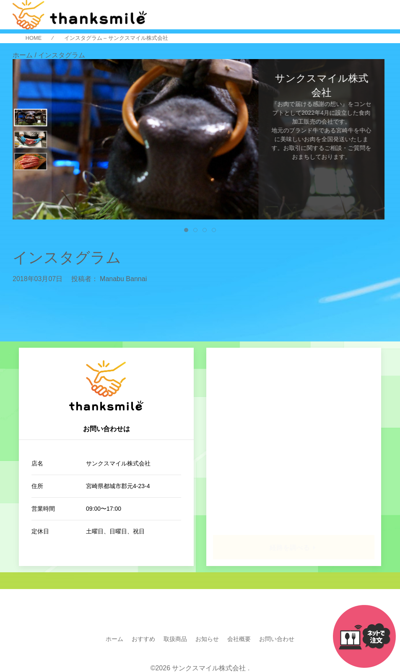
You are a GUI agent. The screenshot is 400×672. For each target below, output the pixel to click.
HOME (33, 38)
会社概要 (239, 639)
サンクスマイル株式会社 (209, 668)
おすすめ (143, 639)
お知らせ (207, 639)
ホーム (114, 639)
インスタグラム (67, 257)
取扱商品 (175, 639)
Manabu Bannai (123, 278)
